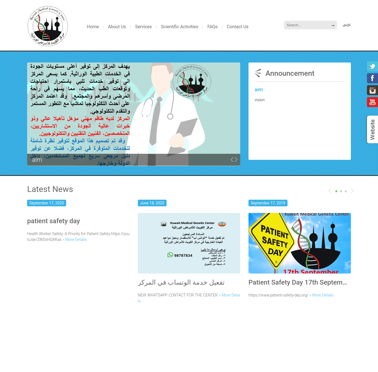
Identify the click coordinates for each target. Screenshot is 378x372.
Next (330, 190)
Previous (352, 190)
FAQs (212, 26)
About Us (117, 26)
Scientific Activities (179, 26)
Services (143, 26)
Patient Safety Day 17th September (299, 282)
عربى (347, 24)
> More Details (75, 239)
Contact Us (238, 26)
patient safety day (53, 221)
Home (93, 26)
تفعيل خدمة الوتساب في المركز (181, 282)
